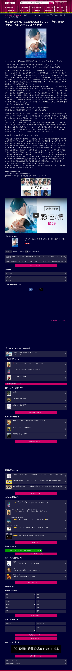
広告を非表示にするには (58, 320)
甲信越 (8, 604)
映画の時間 (8, 15)
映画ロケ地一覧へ (35, 638)
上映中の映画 (23, 7)
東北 (38, 601)
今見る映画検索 (60, 3)
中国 (7, 607)
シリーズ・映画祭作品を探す (35, 554)
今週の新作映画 (36, 7)
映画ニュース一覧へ (35, 265)
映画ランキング (60, 7)
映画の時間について (35, 656)
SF (6, 627)
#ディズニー (36, 550)
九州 (7, 611)
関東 (38, 594)
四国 (38, 607)
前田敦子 (8, 277)
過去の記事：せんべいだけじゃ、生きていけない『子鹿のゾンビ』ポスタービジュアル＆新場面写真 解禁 (34, 261)
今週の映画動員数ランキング (13, 384)
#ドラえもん (9, 550)
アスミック (9, 273)
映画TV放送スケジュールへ (35, 582)
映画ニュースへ (35, 493)
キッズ (38, 627)
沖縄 (38, 611)
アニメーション (41, 623)
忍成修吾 (8, 280)
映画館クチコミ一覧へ (35, 635)
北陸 (38, 604)
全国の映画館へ (35, 615)
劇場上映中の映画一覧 (35, 412)
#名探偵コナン (27, 550)
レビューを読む (60, 10)
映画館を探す (11, 10)
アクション (9, 623)
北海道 (8, 601)
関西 (7, 598)
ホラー (38, 630)
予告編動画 (36, 10)
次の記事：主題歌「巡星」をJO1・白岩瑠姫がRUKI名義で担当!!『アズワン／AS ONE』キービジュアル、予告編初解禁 (35, 257)
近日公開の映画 (48, 7)
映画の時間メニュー (11, 7)
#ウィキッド (17, 550)
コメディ (8, 630)
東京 (7, 594)
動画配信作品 (48, 10)
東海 (38, 598)
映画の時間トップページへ (13, 663)
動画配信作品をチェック (35, 441)
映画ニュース (23, 10)
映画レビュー (35, 542)
